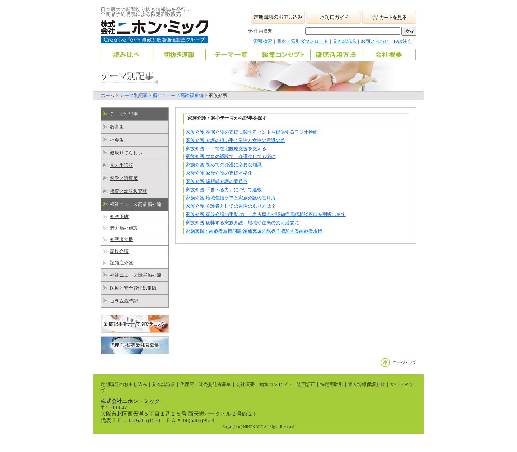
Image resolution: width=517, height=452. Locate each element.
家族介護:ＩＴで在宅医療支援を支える (226, 148)
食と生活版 (121, 165)
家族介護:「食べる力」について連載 (224, 189)
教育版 (117, 127)
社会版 (117, 140)
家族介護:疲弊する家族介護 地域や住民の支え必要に (242, 222)
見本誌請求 (344, 41)
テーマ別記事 (134, 95)
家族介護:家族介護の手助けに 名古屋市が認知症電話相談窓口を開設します (266, 214)
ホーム (108, 95)
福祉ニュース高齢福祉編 (178, 95)
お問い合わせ (375, 41)
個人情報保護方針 (366, 384)
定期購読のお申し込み (124, 384)
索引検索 (262, 41)
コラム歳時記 (124, 301)
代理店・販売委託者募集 (205, 384)
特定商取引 (331, 384)
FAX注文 (402, 41)
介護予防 (119, 216)
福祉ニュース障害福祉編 (135, 275)
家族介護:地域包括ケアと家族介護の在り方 (231, 197)
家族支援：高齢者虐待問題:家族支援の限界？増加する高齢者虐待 (254, 231)
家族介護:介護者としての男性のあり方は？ (231, 206)
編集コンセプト (275, 384)
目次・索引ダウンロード (302, 41)
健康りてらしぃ (126, 153)
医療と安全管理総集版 (133, 288)
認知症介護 (121, 263)
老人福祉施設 (124, 228)
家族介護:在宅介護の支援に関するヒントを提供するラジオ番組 (252, 132)
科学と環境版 (124, 178)
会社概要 (245, 384)
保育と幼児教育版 (128, 191)
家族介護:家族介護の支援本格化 (219, 173)
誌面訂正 (306, 384)
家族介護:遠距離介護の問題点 (217, 181)
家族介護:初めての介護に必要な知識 (224, 164)
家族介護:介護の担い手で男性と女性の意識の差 (235, 140)
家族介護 (119, 251)
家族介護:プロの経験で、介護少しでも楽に (231, 156)
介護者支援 (121, 239)
